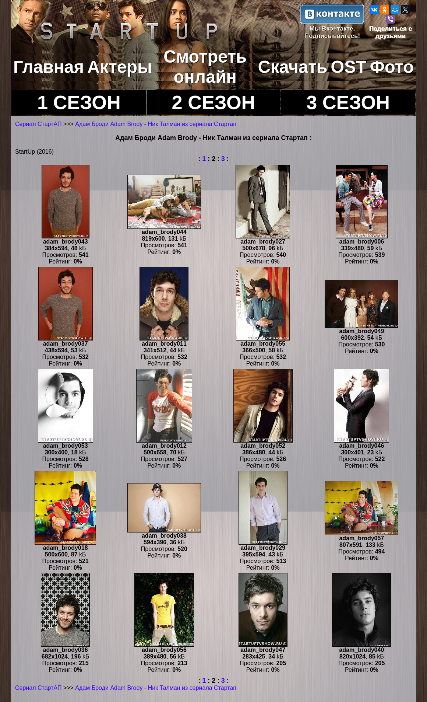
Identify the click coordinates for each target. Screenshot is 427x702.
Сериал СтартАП (38, 124)
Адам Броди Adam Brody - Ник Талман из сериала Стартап (155, 124)
